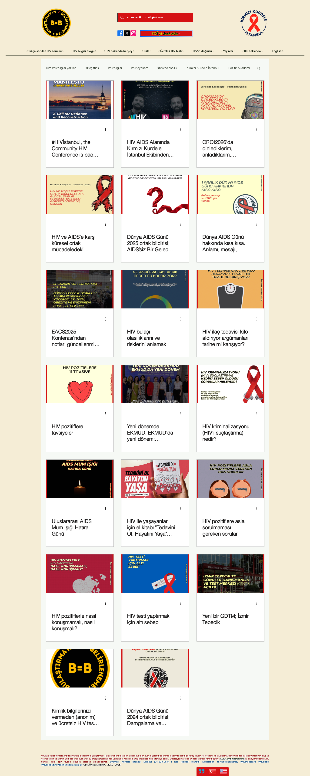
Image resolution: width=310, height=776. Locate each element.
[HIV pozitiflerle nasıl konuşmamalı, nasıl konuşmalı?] (79, 573)
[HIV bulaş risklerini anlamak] (155, 289)
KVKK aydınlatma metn (232, 758)
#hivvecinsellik (167, 68)
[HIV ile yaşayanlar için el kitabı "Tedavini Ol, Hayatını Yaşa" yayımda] (155, 479)
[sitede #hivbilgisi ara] (155, 17)
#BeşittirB (92, 68)
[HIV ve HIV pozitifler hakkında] (79, 384)
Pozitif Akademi (239, 68)
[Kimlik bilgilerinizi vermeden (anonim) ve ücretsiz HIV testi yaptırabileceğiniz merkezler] (79, 668)
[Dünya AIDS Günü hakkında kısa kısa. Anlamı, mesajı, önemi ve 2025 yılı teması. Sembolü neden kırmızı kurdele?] (230, 194)
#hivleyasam (139, 68)
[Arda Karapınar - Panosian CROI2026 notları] (230, 100)
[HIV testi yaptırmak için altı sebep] (155, 573)
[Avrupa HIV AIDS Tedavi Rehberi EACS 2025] (79, 289)
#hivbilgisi (115, 68)
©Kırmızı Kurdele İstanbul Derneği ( (132, 761)
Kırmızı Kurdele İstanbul (203, 68)
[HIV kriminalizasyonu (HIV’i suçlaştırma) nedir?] (230, 384)
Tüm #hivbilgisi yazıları (61, 68)
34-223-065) (163, 761)
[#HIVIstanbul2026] (79, 100)
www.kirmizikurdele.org (54, 755)
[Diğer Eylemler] (107, 129)
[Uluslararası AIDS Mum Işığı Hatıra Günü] (79, 479)
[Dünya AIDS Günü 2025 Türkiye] (155, 194)
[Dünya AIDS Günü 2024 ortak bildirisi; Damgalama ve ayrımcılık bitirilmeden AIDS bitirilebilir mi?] (155, 668)
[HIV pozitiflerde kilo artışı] (230, 289)
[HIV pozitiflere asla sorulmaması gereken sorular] (230, 479)
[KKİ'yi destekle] (166, 33)
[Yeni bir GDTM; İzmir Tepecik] (230, 573)
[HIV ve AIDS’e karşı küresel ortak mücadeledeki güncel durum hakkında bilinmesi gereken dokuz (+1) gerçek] (79, 194)
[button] (258, 68)
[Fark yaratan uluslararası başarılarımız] (155, 100)
